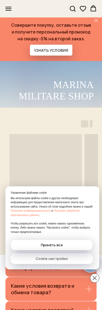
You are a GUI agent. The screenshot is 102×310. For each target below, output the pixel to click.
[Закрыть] (96, 20)
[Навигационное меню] (8, 9)
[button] (72, 8)
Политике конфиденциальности (31, 210)
